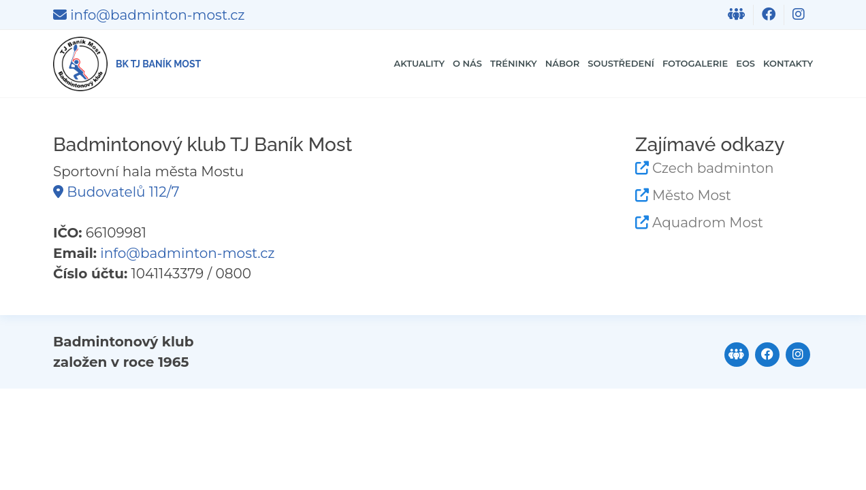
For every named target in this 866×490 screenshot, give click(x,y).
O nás (330, 63)
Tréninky (394, 63)
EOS (719, 63)
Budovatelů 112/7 (116, 192)
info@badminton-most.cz (148, 15)
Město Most (691, 195)
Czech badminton (713, 168)
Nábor (461, 63)
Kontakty (776, 63)
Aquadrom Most (707, 222)
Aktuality (264, 63)
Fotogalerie (648, 63)
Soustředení (543, 63)
